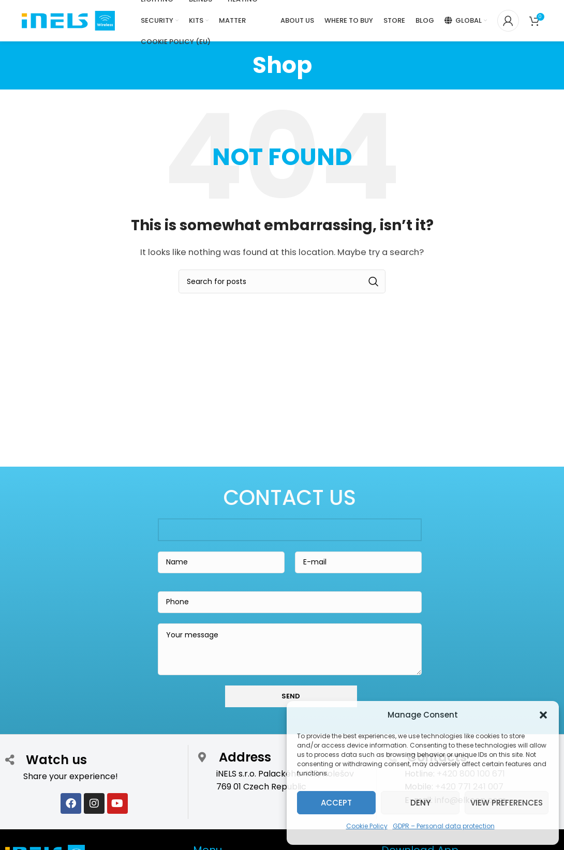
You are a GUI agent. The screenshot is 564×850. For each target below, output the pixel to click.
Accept (336, 802)
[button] (543, 715)
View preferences (506, 802)
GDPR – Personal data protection (444, 826)
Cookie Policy (367, 826)
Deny (420, 802)
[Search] (282, 281)
